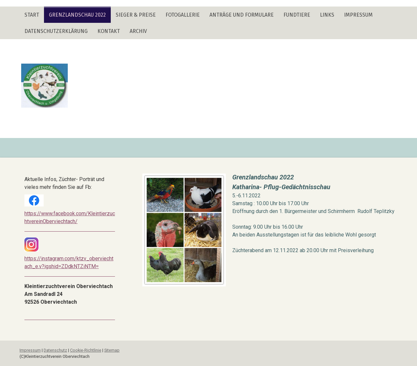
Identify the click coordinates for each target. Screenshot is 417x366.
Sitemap (112, 350)
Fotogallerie (182, 15)
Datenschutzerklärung (56, 31)
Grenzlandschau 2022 (77, 15)
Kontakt (108, 31)
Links (327, 15)
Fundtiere (296, 15)
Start (31, 15)
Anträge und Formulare (241, 15)
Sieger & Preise (136, 15)
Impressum (358, 15)
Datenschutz (55, 350)
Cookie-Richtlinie (85, 350)
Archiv (138, 31)
